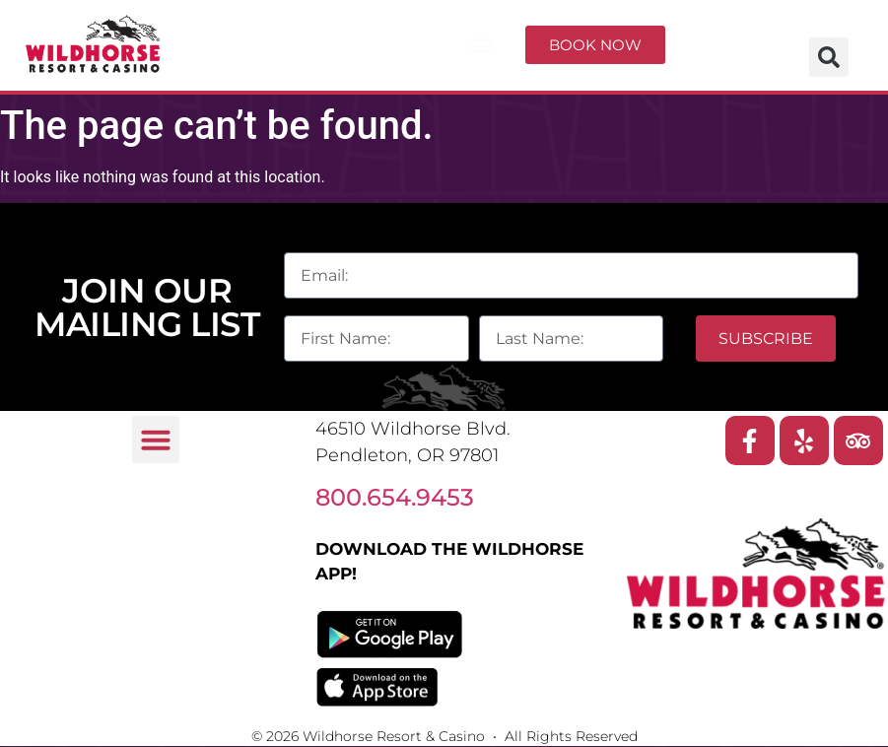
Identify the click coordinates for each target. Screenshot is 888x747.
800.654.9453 (394, 497)
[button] (482, 45)
